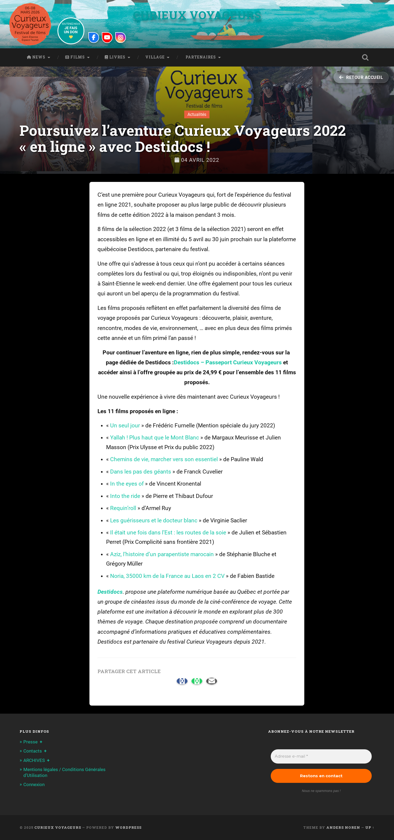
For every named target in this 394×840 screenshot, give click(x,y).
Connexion (34, 784)
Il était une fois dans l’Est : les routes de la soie (168, 532)
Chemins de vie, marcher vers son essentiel (164, 459)
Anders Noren (343, 827)
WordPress (128, 827)
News (36, 57)
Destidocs (110, 592)
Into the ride (125, 496)
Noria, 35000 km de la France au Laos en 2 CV (167, 576)
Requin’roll (123, 508)
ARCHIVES (34, 760)
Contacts (32, 751)
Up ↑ (369, 827)
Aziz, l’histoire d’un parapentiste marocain (162, 554)
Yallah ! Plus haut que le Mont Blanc (154, 437)
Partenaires (200, 57)
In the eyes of (127, 483)
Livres (115, 57)
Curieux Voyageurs (197, 15)
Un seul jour (125, 425)
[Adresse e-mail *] (321, 756)
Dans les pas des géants (140, 471)
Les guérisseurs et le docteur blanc (153, 520)
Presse (30, 741)
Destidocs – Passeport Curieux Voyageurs (228, 362)
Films (75, 57)
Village (155, 57)
